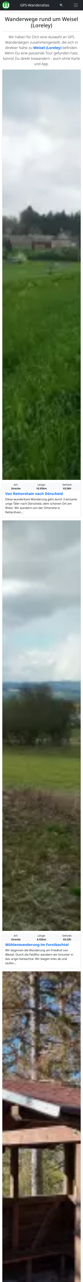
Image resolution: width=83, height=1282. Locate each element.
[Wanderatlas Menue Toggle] (76, 5)
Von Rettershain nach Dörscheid (34, 493)
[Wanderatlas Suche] (61, 5)
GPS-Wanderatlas (34, 5)
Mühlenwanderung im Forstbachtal (37, 944)
